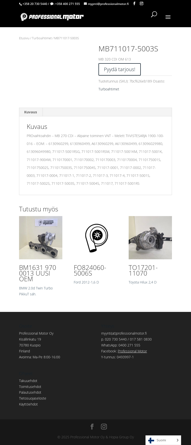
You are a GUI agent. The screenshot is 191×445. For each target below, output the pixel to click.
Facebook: (124, 351)
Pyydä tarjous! (119, 69)
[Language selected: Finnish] (163, 440)
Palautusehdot (30, 392)
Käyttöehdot (28, 404)
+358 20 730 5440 (35, 4)
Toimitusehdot (30, 386)
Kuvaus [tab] (30, 112)
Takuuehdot (28, 380)
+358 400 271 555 (67, 4)
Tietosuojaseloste (32, 398)
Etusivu (24, 38)
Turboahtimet (42, 38)
